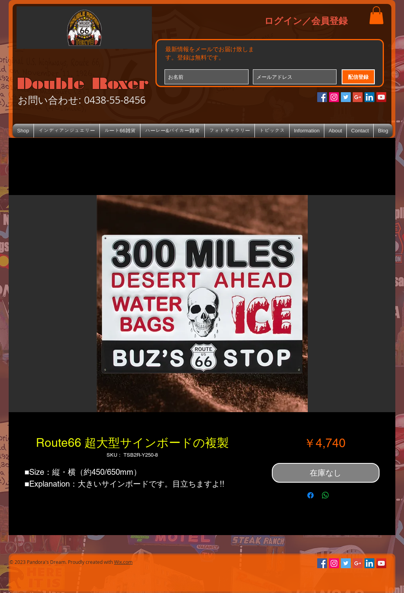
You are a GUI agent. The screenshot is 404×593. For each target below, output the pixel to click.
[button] (376, 15)
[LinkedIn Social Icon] (369, 97)
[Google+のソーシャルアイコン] (358, 97)
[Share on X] (340, 495)
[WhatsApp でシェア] (325, 495)
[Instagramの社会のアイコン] (334, 97)
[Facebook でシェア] (310, 495)
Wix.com (123, 562)
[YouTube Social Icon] (381, 97)
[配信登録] (358, 76)
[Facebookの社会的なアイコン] (322, 97)
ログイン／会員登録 (306, 20)
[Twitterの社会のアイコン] (346, 97)
